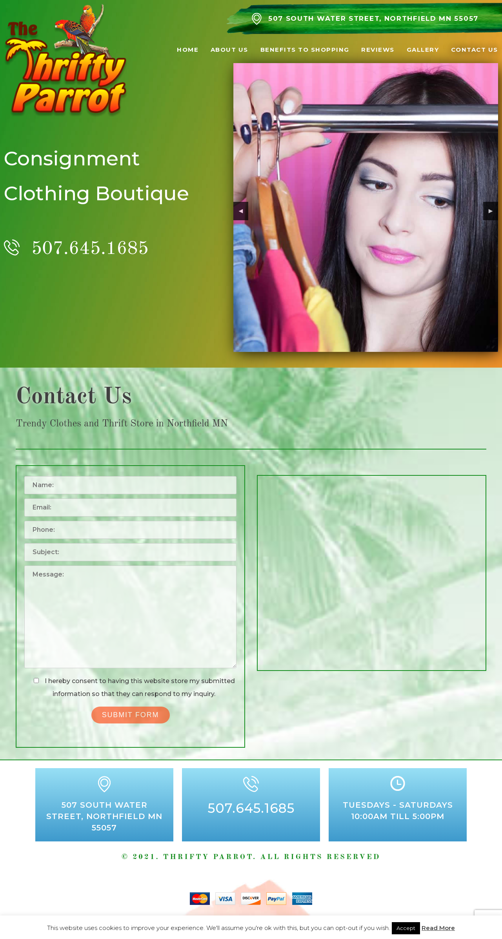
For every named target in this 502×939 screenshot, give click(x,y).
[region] (365, 207)
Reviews (378, 49)
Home (187, 49)
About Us (229, 49)
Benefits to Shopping (304, 49)
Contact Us (474, 49)
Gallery (423, 49)
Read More (438, 928)
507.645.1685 (90, 249)
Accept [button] (406, 928)
